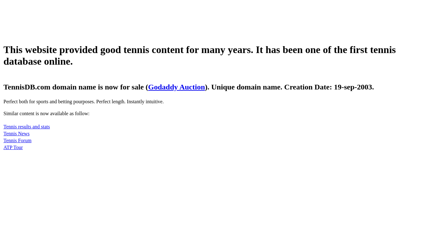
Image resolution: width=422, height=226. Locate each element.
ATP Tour (13, 147)
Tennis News (16, 133)
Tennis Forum (17, 140)
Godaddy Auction (176, 87)
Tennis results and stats (26, 126)
